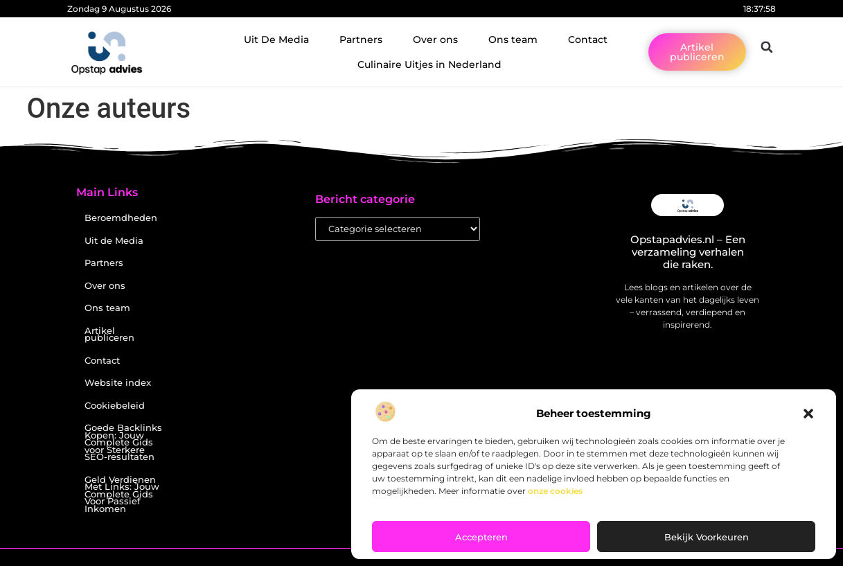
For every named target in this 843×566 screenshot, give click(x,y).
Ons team (513, 39)
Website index (118, 383)
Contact (587, 39)
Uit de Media (114, 241)
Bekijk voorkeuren (706, 536)
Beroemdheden (121, 218)
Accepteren (481, 536)
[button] (808, 414)
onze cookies (555, 491)
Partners (360, 39)
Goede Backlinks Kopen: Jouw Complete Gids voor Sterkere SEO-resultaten (123, 442)
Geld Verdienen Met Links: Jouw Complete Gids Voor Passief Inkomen (122, 494)
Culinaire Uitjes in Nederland (429, 64)
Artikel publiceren (109, 335)
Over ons (435, 39)
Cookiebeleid (115, 405)
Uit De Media (276, 39)
